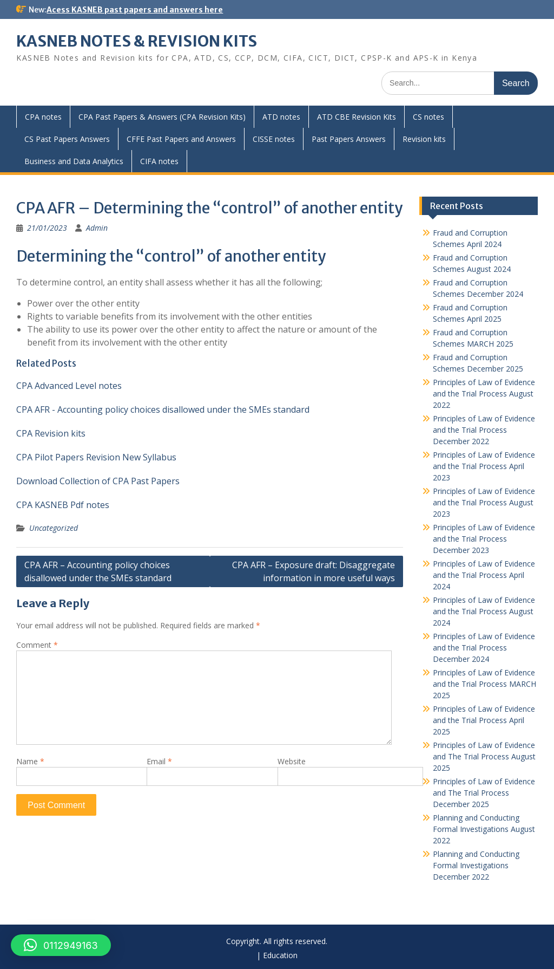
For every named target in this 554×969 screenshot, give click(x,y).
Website (292, 761)
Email (159, 761)
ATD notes (281, 117)
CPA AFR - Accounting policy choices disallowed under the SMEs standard (162, 409)
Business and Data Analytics (73, 161)
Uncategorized (53, 528)
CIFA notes (159, 161)
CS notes (428, 117)
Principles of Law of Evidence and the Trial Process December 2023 (484, 538)
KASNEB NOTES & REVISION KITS (136, 41)
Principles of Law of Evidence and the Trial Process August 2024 (484, 611)
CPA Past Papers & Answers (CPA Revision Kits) (162, 117)
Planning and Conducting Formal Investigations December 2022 (476, 865)
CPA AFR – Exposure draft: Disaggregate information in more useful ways (313, 571)
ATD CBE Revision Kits (356, 117)
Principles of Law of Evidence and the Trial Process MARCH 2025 (484, 683)
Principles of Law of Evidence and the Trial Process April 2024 (484, 574)
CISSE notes (274, 139)
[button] (61, 945)
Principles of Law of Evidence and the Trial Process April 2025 (484, 720)
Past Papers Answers (349, 139)
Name (30, 761)
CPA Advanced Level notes (69, 386)
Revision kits (424, 139)
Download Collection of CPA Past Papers (98, 481)
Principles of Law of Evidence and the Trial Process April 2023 (484, 466)
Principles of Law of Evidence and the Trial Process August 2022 (484, 393)
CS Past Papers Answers (67, 139)
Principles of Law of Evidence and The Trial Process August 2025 (484, 756)
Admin (97, 228)
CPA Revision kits (50, 433)
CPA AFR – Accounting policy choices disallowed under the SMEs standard (98, 571)
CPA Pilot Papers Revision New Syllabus (96, 457)
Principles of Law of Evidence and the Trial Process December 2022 (484, 429)
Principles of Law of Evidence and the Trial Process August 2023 (484, 502)
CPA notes (43, 117)
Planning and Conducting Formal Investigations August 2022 (484, 829)
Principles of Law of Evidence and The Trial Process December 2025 (484, 792)
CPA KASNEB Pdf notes (62, 505)
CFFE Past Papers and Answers (181, 139)
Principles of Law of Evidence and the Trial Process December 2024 (484, 647)
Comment (37, 645)
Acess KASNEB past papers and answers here (135, 10)
